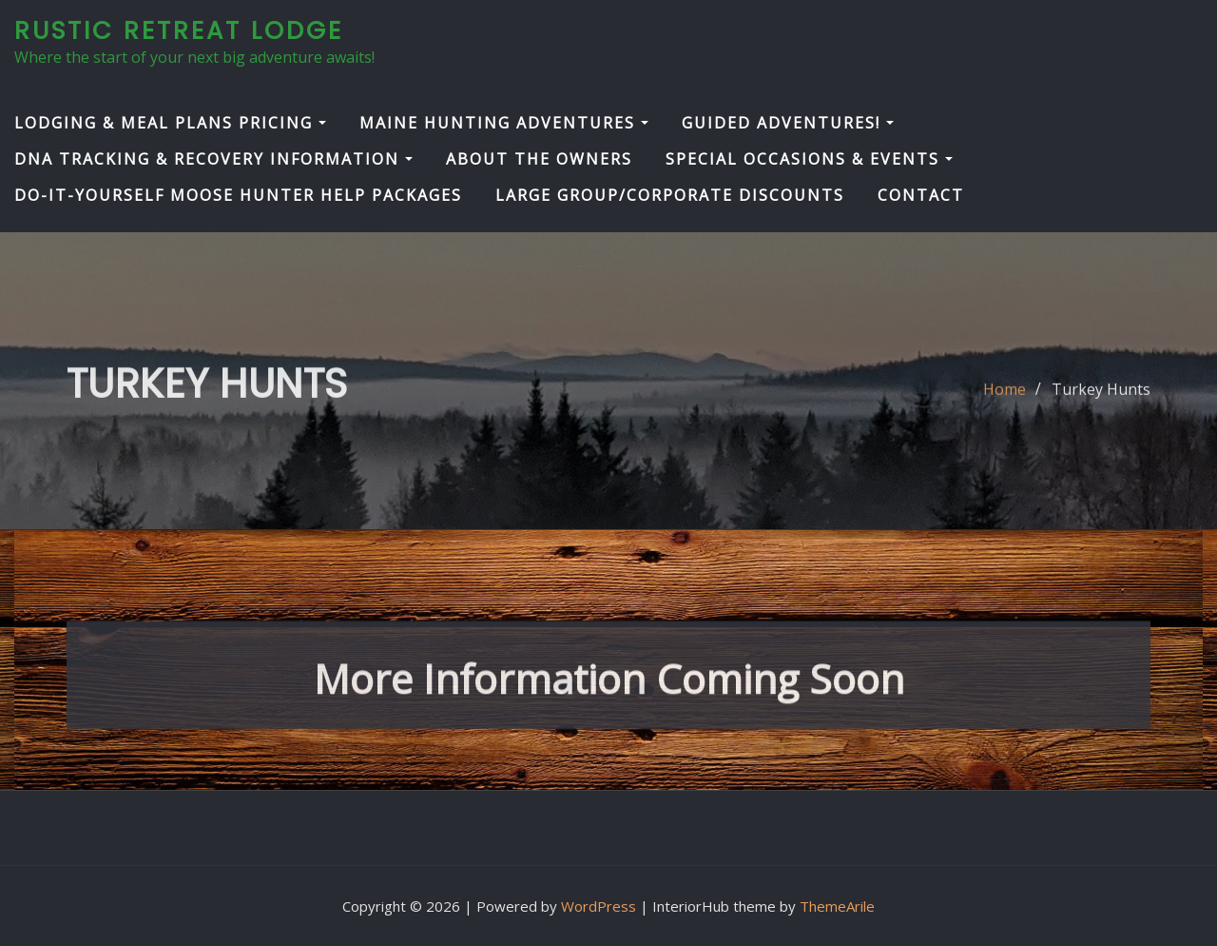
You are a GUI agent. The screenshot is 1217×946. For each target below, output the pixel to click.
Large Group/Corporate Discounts (669, 195)
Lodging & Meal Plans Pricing (170, 122)
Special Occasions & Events (809, 158)
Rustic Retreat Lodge (178, 30)
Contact (921, 195)
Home (1004, 399)
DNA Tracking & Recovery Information (213, 158)
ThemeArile (837, 906)
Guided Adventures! (788, 122)
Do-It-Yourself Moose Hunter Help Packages (238, 195)
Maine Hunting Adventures (503, 122)
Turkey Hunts (1101, 399)
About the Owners (539, 158)
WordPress (598, 906)
